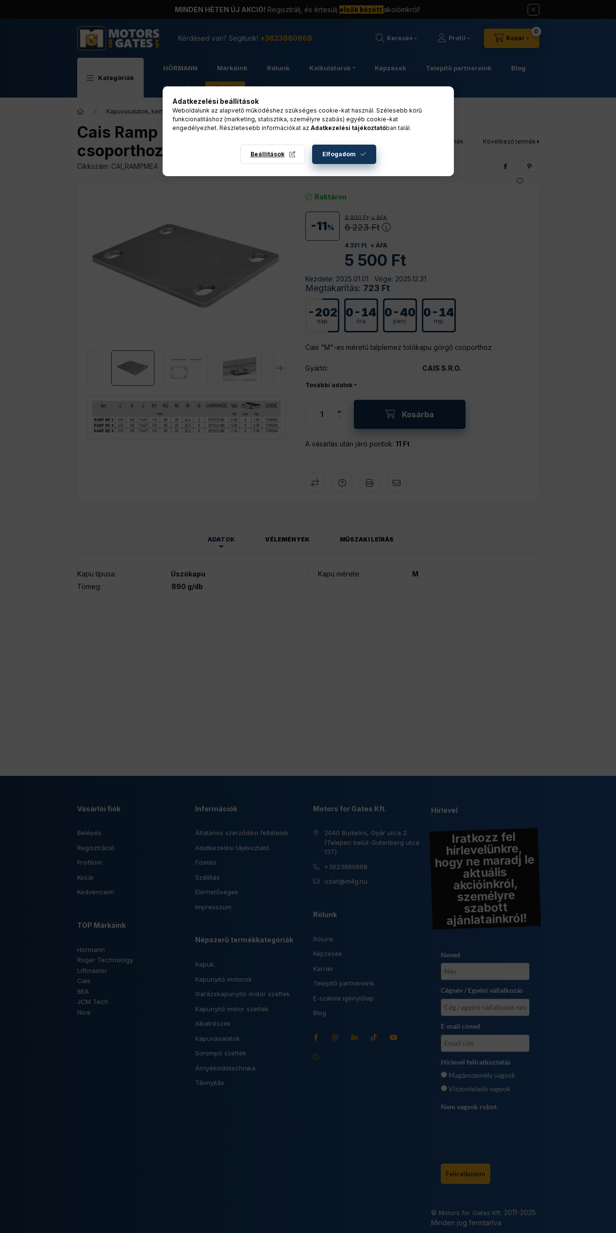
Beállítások (267, 154)
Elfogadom (339, 154)
